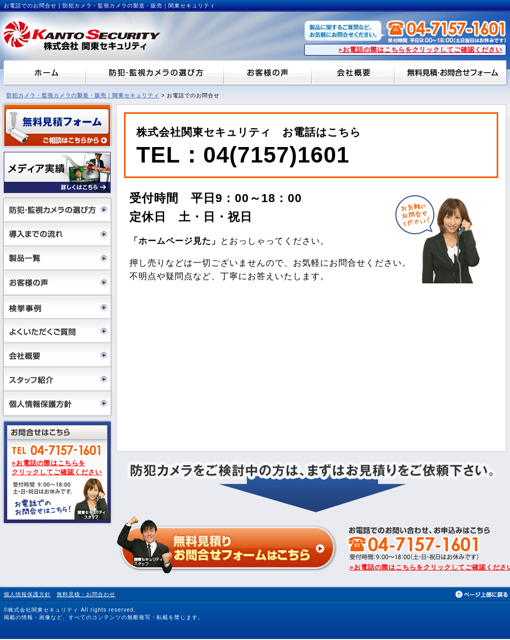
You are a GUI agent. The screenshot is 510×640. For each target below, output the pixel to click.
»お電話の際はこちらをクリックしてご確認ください (420, 49)
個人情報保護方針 (27, 594)
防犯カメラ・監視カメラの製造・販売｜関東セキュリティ (82, 95)
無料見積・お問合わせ (86, 594)
